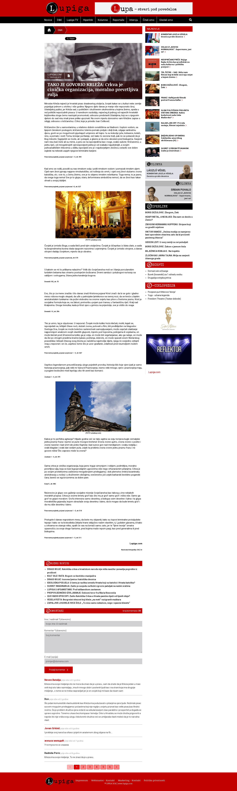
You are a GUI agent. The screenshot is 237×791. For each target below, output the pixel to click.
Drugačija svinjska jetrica (159, 278)
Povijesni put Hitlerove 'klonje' (162, 292)
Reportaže (118, 19)
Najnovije (153, 28)
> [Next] (116, 767)
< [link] (70, 767)
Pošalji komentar (58, 670)
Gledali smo (166, 19)
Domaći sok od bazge (158, 271)
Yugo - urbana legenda (158, 295)
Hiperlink (88, 19)
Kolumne (103, 19)
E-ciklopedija (161, 286)
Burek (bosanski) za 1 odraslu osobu (165, 274)
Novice (48, 19)
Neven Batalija (52, 679)
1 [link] (76, 767)
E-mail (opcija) (93, 660)
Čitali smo (148, 19)
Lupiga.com (154, 372)
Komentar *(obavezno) (93, 641)
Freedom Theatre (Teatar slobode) (164, 299)
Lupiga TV (72, 19)
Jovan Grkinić (52, 728)
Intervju (133, 19)
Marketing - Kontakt (129, 780)
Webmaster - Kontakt (103, 780)
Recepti (155, 265)
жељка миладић (54, 740)
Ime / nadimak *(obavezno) (93, 622)
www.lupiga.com (125, 783)
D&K (59, 19)
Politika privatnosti (154, 780)
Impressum (82, 780)
